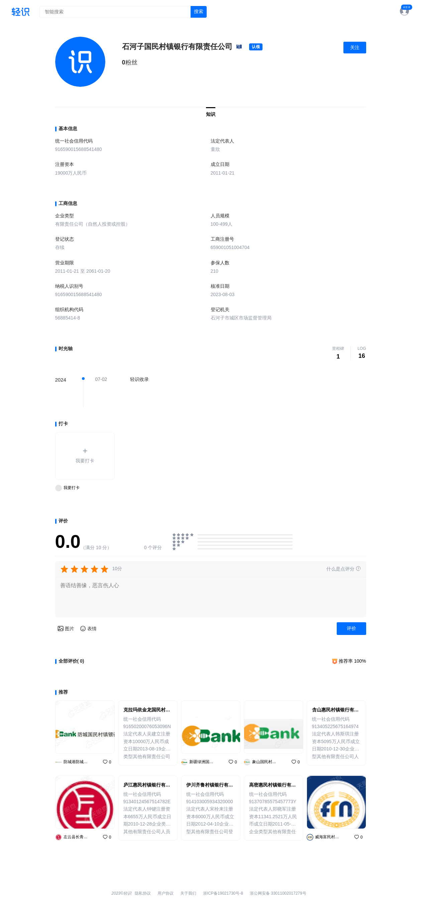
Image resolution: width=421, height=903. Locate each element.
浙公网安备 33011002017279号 (278, 893)
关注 (354, 47)
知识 (210, 114)
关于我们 (188, 893)
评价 (351, 628)
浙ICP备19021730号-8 (223, 893)
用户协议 (165, 893)
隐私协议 (143, 893)
